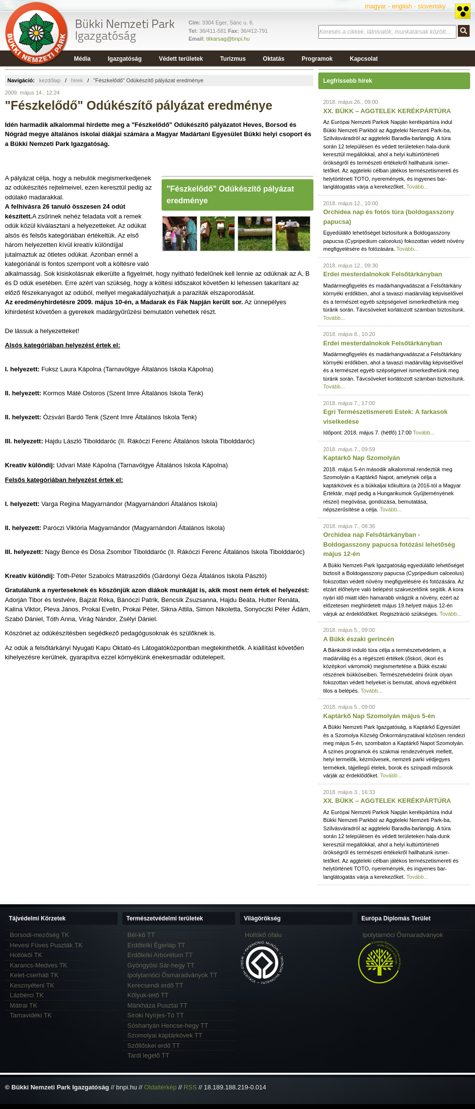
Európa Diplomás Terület (395, 918)
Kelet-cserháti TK (34, 975)
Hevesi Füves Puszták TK (46, 945)
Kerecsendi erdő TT (155, 985)
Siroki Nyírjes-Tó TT (155, 1015)
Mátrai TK (23, 1005)
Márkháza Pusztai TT (157, 1005)
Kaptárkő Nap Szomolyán (361, 457)
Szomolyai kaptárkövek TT (164, 1035)
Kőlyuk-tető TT (147, 995)
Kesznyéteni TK (32, 985)
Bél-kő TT (141, 935)
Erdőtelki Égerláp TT (156, 945)
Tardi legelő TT (148, 1055)
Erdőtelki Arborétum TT (159, 955)
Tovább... (417, 187)
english (402, 6)
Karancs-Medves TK (39, 965)
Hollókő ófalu (263, 935)
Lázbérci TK (27, 995)
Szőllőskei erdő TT (153, 1045)
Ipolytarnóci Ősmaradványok (402, 935)
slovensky (432, 6)
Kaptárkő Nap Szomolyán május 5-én (379, 716)
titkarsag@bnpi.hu (228, 39)
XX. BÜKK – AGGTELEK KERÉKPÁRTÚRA (387, 111)
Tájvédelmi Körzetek (37, 918)
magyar (375, 6)
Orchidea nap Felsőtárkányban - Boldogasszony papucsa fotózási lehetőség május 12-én (389, 544)
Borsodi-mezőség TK (39, 935)
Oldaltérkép (160, 1087)
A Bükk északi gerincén (358, 639)
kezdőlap (50, 80)
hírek (77, 80)
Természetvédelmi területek (164, 918)
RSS (190, 1087)
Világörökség (262, 918)
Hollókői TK (26, 955)
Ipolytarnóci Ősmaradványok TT (172, 975)
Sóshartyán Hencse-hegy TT (167, 1025)
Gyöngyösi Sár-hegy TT (160, 965)
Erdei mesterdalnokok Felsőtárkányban (382, 274)
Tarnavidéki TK (31, 1015)
